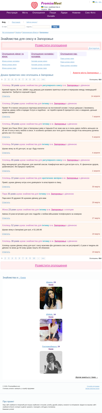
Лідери (64, 13)
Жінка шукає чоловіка (10, 61)
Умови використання (92, 388)
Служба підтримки (93, 386)
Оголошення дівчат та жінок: (13, 55)
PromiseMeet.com (51, 3)
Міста (25, 13)
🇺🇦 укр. (95, 2)
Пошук (53, 13)
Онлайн (51, 16)
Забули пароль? (31, 22)
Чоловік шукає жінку (39, 61)
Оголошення (38, 13)
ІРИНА (49, 314)
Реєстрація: (16, 22)
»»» (43, 79)
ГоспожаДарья (49, 346)
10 (34, 79)
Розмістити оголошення (51, 45)
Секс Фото (90, 13)
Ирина (49, 282)
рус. (100, 2)
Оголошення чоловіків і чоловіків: (42, 55)
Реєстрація (12, 13)
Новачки (76, 13)
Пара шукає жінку (67, 62)
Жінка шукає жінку (9, 65)
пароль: (38, 27)
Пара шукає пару (67, 58)
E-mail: (13, 27)
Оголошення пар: (68, 54)
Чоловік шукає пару (39, 68)
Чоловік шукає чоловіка (40, 65)
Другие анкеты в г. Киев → (86, 377)
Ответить (6, 96)
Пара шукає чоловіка (68, 65)
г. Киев (22, 277)
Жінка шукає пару (9, 68)
